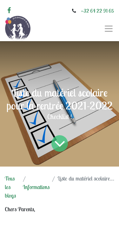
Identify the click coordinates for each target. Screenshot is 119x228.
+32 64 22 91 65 (97, 11)
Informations (36, 187)
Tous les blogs (10, 187)
